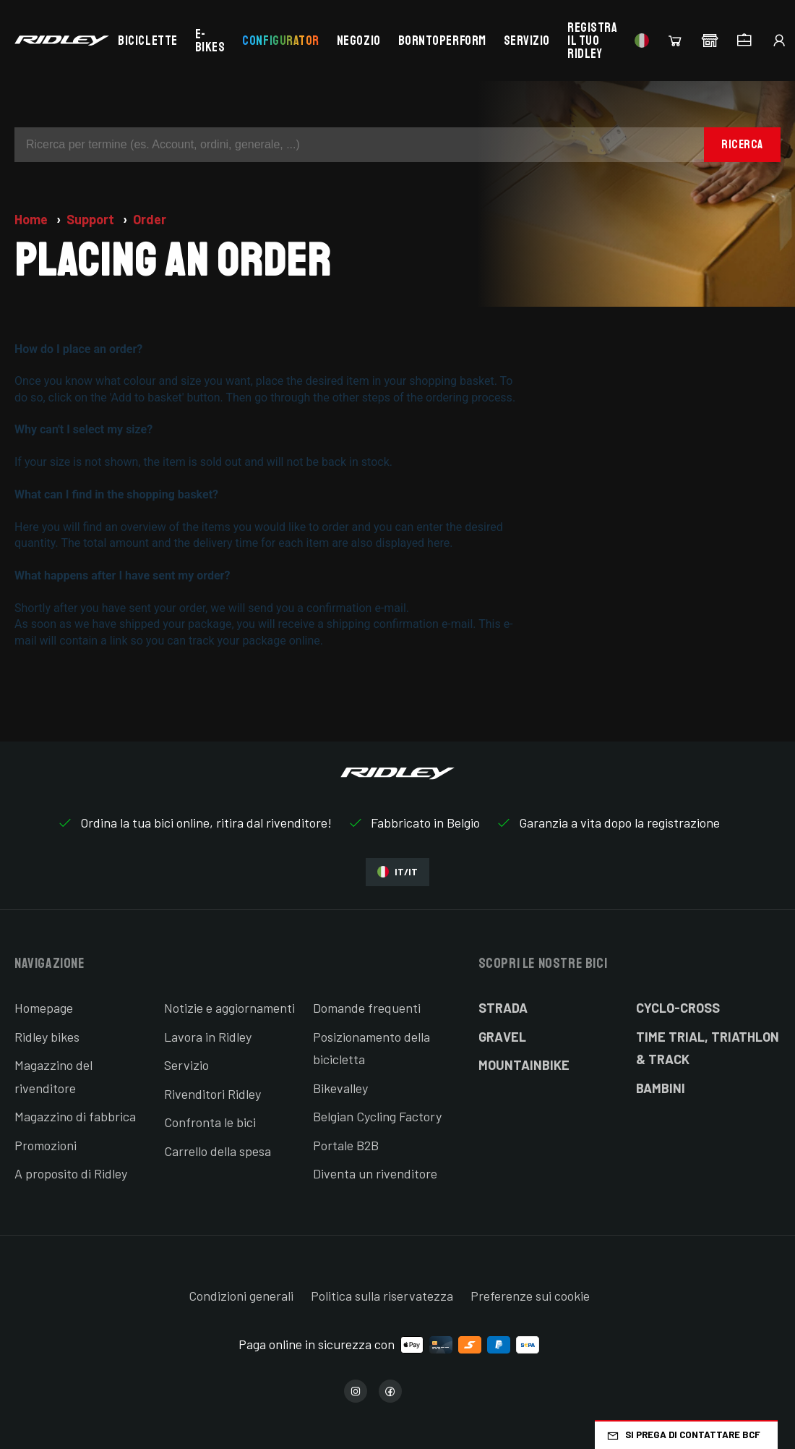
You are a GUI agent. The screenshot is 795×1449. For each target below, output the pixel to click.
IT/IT (397, 872)
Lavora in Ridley (208, 1037)
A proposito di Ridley (70, 1173)
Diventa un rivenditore (375, 1173)
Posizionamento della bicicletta (371, 1048)
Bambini (660, 1088)
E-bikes (210, 40)
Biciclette (147, 40)
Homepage (43, 1008)
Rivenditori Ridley (212, 1094)
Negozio (359, 40)
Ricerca (742, 144)
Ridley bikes (47, 1037)
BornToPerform (442, 40)
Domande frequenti (367, 1008)
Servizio (527, 40)
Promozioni (45, 1145)
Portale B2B (346, 1145)
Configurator (280, 40)
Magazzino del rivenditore (53, 1076)
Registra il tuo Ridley (592, 40)
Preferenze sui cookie (530, 1296)
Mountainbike (524, 1065)
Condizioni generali (241, 1296)
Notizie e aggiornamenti (229, 1008)
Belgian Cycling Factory (377, 1116)
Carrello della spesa (217, 1151)
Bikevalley (340, 1088)
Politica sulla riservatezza (382, 1296)
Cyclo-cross (678, 1008)
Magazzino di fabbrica (75, 1116)
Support (91, 219)
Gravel (502, 1037)
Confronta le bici (210, 1122)
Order (149, 219)
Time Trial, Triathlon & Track (707, 1048)
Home (32, 219)
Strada (503, 1008)
